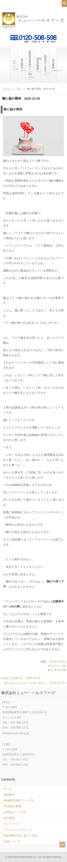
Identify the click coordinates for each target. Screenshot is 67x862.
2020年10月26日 (57, 661)
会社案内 (54, 64)
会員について (12, 841)
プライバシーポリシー (18, 829)
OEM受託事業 (38, 65)
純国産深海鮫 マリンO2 (31, 65)
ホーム (15, 65)
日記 (18, 88)
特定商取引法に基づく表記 (21, 835)
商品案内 (23, 64)
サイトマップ (12, 823)
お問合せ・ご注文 (46, 65)
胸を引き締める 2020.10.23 (21, 678)
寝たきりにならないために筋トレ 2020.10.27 (34, 682)
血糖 (64, 669)
